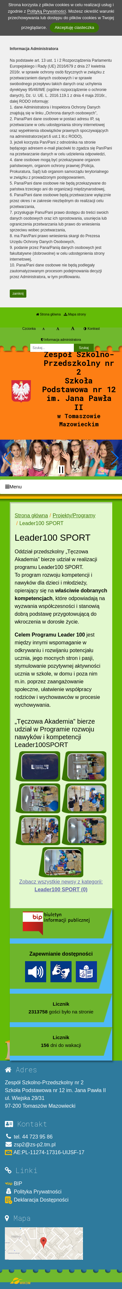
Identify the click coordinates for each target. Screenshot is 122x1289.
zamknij (18, 293)
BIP (13, 1183)
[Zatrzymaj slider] (61, 470)
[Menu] (61, 487)
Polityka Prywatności (33, 1191)
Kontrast (92, 328)
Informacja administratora (61, 340)
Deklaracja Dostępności (37, 1200)
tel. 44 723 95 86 (29, 1137)
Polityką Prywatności (46, 11)
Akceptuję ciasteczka (74, 27)
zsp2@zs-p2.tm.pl (30, 1144)
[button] (7, 458)
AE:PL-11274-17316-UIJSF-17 (44, 1152)
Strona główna (48, 314)
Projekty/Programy (74, 515)
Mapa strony (75, 314)
